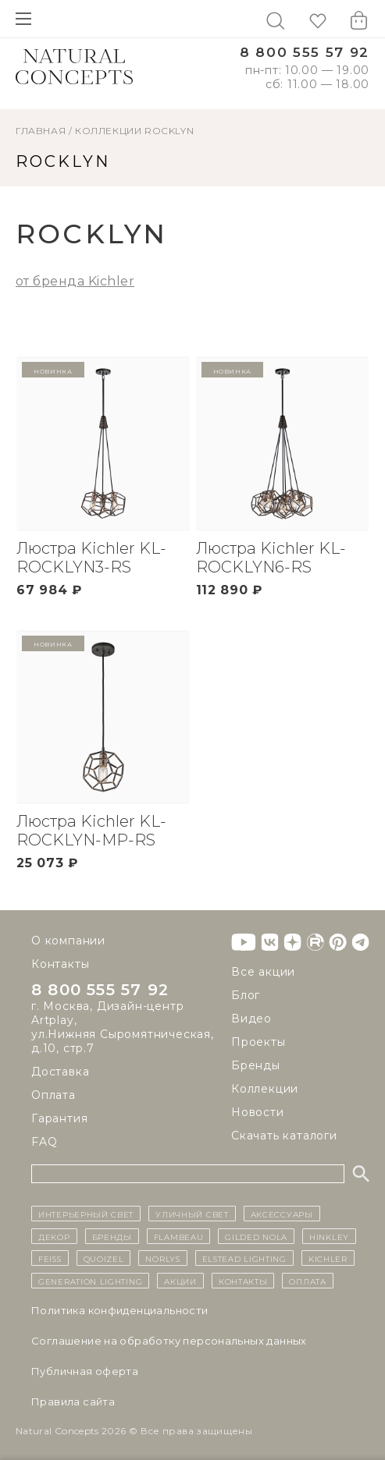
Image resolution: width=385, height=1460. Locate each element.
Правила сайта (73, 1401)
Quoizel (104, 1258)
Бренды (255, 1065)
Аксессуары (282, 1214)
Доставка (60, 1072)
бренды (112, 1236)
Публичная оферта (84, 1371)
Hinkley (329, 1236)
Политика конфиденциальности (120, 1310)
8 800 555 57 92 (304, 52)
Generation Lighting (90, 1281)
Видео (251, 1019)
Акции (180, 1281)
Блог (245, 995)
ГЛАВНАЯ (41, 130)
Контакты (60, 964)
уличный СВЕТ (191, 1214)
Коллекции (108, 130)
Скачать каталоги (284, 1136)
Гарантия (59, 1118)
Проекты (258, 1042)
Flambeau (179, 1236)
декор (54, 1236)
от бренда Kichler (75, 281)
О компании (68, 941)
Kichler (328, 1258)
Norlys (162, 1258)
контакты (243, 1281)
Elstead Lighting (244, 1258)
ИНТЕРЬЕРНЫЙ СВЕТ (86, 1214)
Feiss (50, 1258)
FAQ (44, 1142)
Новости (257, 1112)
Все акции (263, 972)
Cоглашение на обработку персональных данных (169, 1340)
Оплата (53, 1095)
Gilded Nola (256, 1236)
